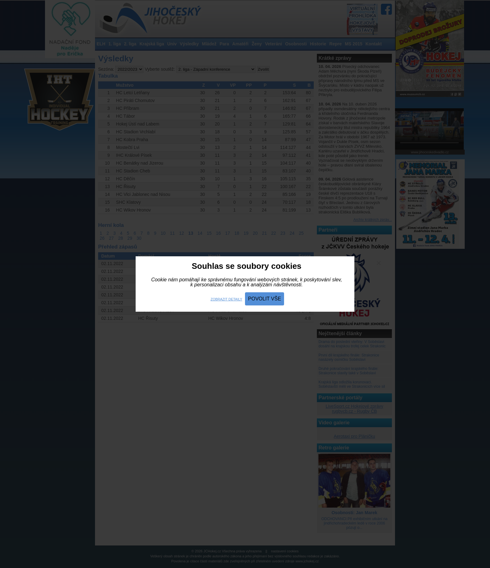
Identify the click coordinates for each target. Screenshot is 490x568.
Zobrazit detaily (226, 299)
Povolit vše (264, 298)
